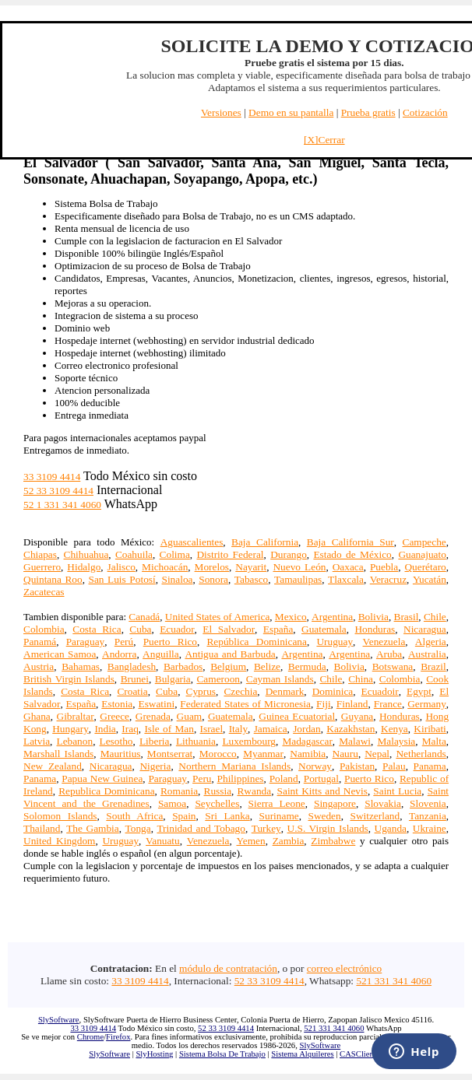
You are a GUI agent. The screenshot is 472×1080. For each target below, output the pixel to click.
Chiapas (40, 554)
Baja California (264, 542)
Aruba (389, 654)
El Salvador (229, 629)
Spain (183, 816)
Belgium (228, 666)
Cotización (425, 112)
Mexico (291, 616)
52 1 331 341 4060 (62, 504)
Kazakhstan (350, 729)
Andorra (119, 654)
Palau (394, 766)
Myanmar (263, 753)
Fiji (323, 704)
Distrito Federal (229, 554)
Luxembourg (249, 741)
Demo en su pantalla (290, 112)
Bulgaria (173, 679)
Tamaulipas (298, 579)
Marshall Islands (58, 753)
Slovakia (383, 803)
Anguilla (161, 654)
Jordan (307, 729)
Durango (288, 554)
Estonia (116, 704)
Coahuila (134, 554)
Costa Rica (96, 629)
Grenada (153, 716)
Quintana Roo (53, 579)
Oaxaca (348, 567)
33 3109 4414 (51, 476)
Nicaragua (424, 629)
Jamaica (270, 729)
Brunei (135, 679)
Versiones (221, 112)
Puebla (384, 567)
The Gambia (92, 828)
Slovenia (428, 803)
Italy (238, 729)
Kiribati (430, 729)
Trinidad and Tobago (201, 828)
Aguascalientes (192, 542)
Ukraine (429, 828)
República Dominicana (256, 641)
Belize (267, 666)
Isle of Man (169, 729)
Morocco (218, 753)
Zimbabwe (333, 841)
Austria (38, 666)
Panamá (39, 641)
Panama (430, 766)
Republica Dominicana (106, 791)
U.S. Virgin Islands (327, 828)
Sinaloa (176, 579)
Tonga (138, 828)
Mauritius (120, 753)
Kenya (394, 729)
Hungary (70, 729)
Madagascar (307, 741)
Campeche (424, 542)
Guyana (357, 716)
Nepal (377, 753)
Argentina (332, 616)
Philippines (240, 778)
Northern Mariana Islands (234, 766)
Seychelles (217, 803)
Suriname (279, 816)
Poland (283, 778)
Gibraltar (75, 716)
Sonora (213, 579)
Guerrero (42, 567)
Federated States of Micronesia (245, 704)
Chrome (90, 1037)
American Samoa (59, 654)
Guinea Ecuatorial (297, 716)
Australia (427, 654)
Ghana (37, 716)
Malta (434, 741)
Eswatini (156, 704)
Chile (435, 616)
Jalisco (121, 567)
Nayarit (250, 567)
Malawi (355, 741)
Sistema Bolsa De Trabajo (222, 1054)
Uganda (391, 828)
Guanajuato (422, 554)
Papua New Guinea (102, 778)
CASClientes (361, 1054)
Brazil (433, 666)
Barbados (183, 666)
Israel (212, 729)
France (388, 704)
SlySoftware (58, 1019)
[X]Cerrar (324, 140)
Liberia (154, 741)
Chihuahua (86, 554)
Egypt (419, 691)
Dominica (333, 691)
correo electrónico (344, 968)
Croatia (132, 691)
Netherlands (421, 753)
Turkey (266, 828)
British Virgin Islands (68, 679)
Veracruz (388, 579)
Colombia (44, 629)
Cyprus (201, 691)
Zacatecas (44, 592)
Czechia (240, 691)
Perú (123, 641)
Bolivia (373, 616)
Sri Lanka (227, 816)
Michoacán (165, 567)
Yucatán (429, 579)
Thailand (41, 828)
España (278, 629)
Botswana (393, 666)
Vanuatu (163, 841)
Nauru (345, 753)
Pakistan (357, 766)
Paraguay (85, 641)
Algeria (430, 641)
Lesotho (116, 741)
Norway (315, 766)
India (104, 729)
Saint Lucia (397, 791)
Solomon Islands (60, 816)
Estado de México (352, 554)
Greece (114, 716)
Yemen (250, 841)
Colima (175, 554)
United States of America (217, 616)
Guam (190, 716)
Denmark (285, 691)
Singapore (335, 803)
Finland (352, 704)
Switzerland (375, 816)
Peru (201, 778)
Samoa (172, 803)
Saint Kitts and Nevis (322, 791)
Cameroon (218, 679)
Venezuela (384, 641)
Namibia (308, 753)
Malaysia (396, 741)
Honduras (374, 629)
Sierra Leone (276, 803)
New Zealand (52, 766)
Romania (179, 791)
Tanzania (427, 816)
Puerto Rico (170, 641)
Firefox (118, 1037)
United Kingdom (59, 841)
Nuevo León (299, 567)
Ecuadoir (380, 691)
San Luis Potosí (121, 579)
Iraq (130, 729)
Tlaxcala (346, 579)
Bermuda (307, 666)
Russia (218, 791)
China (360, 679)
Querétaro (425, 567)
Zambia (289, 841)
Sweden (324, 816)
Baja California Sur (350, 542)
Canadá (144, 616)
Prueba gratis (368, 112)
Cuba (140, 629)
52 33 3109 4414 (58, 490)
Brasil (406, 616)
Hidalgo (83, 567)
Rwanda (254, 791)
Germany (426, 704)
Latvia (36, 741)
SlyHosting (154, 1054)
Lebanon (74, 741)
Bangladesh (131, 666)
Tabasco (251, 579)
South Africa (134, 816)
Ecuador (177, 629)
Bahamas (81, 666)
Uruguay (334, 641)
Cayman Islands (280, 679)
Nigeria (155, 766)
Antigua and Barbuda (230, 654)
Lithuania (196, 741)
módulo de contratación (228, 968)
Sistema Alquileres (302, 1054)
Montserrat (169, 753)
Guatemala (324, 629)
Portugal (321, 778)
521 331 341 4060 (393, 981)
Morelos (212, 567)
